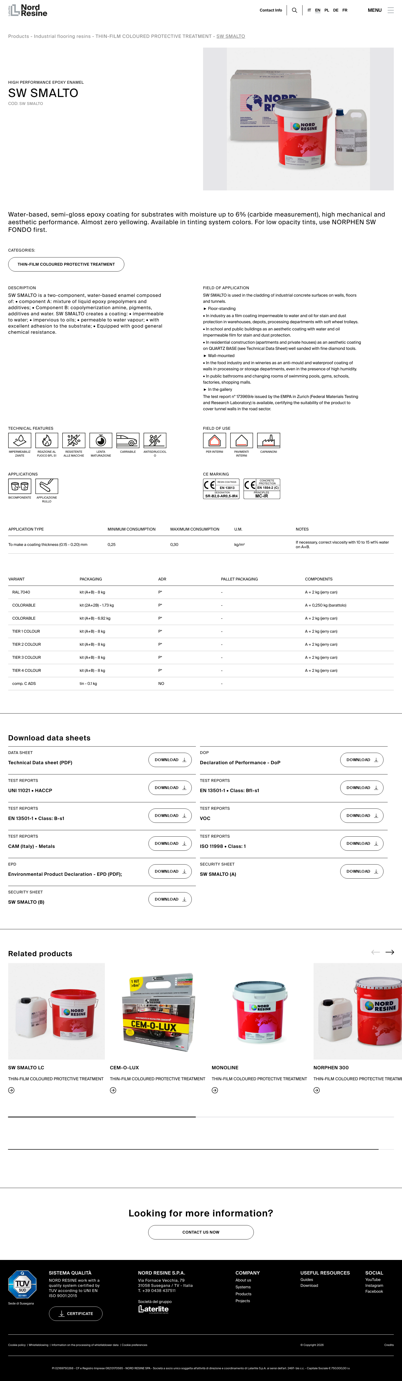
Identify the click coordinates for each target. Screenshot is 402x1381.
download (167, 759)
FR (345, 10)
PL (327, 10)
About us (243, 1280)
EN (317, 10)
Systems (243, 1287)
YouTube (372, 1279)
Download (309, 1285)
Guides (306, 1279)
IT (309, 10)
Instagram (374, 1285)
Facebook (374, 1291)
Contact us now (201, 1232)
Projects (243, 1300)
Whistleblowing (38, 1345)
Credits (389, 1345)
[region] (201, 529)
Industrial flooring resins (62, 36)
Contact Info (271, 10)
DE (335, 10)
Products (18, 36)
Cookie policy (17, 1345)
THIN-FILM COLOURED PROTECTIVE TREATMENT (154, 36)
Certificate (80, 1313)
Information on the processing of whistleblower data (85, 1345)
